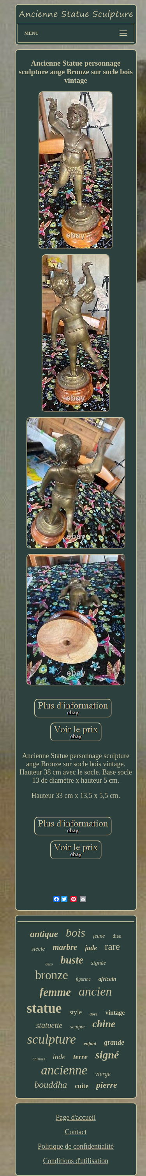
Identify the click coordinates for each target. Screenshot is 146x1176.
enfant (90, 1043)
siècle (38, 949)
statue (44, 1008)
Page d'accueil (76, 1117)
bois (75, 932)
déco (49, 964)
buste (72, 960)
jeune (99, 936)
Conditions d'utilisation (76, 1161)
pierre (106, 1085)
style (75, 1012)
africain (107, 979)
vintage (115, 1012)
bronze (51, 975)
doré (93, 1014)
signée (98, 963)
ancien (95, 991)
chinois (38, 1058)
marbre (65, 947)
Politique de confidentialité (76, 1146)
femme (55, 992)
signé (107, 1055)
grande (114, 1042)
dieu (117, 936)
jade (91, 948)
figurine (83, 979)
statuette (49, 1025)
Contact (75, 1132)
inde (59, 1057)
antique (44, 934)
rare (112, 946)
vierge (102, 1074)
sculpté (77, 1027)
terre (80, 1057)
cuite (81, 1086)
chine (103, 1024)
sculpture (51, 1039)
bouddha (50, 1085)
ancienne (64, 1070)
